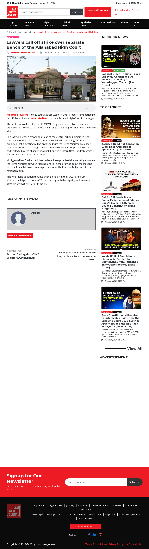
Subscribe (97, 10)
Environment (95, 514)
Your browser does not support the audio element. (51, 108)
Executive (82, 505)
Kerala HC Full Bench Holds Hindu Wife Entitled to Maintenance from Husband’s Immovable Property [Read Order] (119, 262)
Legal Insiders (23, 32)
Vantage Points (54, 514)
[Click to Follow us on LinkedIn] (94, 534)
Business (117, 505)
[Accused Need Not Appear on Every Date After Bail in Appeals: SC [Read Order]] (121, 126)
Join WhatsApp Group (127, 12)
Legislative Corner (99, 505)
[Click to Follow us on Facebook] (89, 534)
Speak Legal (37, 514)
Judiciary (70, 505)
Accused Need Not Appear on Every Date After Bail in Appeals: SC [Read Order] (120, 147)
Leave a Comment (19, 235)
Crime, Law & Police (75, 514)
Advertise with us (85, 526)
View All (134, 348)
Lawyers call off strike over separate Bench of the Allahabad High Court (65, 32)
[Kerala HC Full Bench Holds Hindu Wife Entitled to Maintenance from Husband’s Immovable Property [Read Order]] (121, 239)
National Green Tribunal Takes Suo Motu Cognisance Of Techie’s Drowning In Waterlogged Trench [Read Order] (120, 80)
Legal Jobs (110, 514)
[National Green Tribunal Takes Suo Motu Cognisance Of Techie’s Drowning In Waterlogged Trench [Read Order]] (121, 56)
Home (11, 32)
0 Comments (79, 52)
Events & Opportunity (129, 514)
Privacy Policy (116, 544)
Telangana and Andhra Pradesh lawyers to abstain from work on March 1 (76, 256)
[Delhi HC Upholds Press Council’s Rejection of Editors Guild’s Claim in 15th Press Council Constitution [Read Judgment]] (121, 180)
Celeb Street (85, 509)
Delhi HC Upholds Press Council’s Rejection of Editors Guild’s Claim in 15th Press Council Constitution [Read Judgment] (120, 203)
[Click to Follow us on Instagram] (100, 534)
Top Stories (39, 505)
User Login (121, 3)
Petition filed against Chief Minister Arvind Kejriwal (23, 256)
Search (77, 12)
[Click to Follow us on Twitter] (83, 534)
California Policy (134, 544)
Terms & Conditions (96, 544)
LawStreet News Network (23, 52)
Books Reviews (85, 518)
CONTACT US (136, 3)
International (131, 505)
